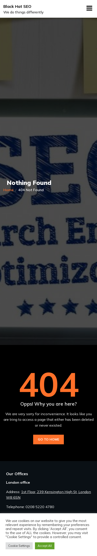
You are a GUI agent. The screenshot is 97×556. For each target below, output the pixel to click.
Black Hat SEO (17, 6)
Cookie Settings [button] (19, 545)
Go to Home (48, 439)
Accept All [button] (45, 545)
